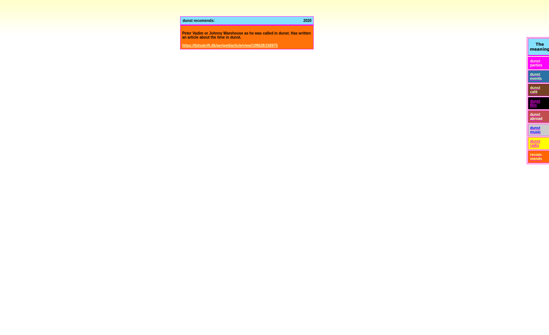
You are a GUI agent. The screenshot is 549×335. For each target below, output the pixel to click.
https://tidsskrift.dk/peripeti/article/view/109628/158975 (230, 45)
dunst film (535, 103)
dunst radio (535, 143)
